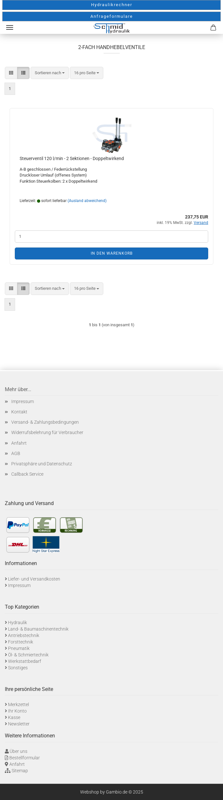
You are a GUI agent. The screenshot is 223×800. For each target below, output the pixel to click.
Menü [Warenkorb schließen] (9, 27)
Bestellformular (24, 757)
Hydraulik (17, 622)
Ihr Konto (17, 711)
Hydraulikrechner (111, 4)
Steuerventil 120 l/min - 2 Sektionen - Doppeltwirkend (72, 158)
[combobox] (50, 73)
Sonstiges (18, 667)
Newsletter (19, 723)
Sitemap (20, 770)
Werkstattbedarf (24, 661)
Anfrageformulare (111, 16)
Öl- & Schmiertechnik (28, 654)
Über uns (18, 751)
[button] (11, 73)
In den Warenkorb (112, 253)
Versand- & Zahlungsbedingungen (45, 422)
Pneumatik (19, 648)
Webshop (89, 792)
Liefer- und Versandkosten (34, 579)
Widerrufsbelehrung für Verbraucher (47, 432)
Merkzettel (18, 704)
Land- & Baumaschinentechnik (38, 629)
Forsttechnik (20, 641)
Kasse (14, 717)
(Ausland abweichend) (87, 200)
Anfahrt (19, 443)
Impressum (22, 401)
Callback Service (27, 474)
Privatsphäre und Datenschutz (41, 463)
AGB (15, 453)
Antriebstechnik (23, 635)
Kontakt (19, 411)
